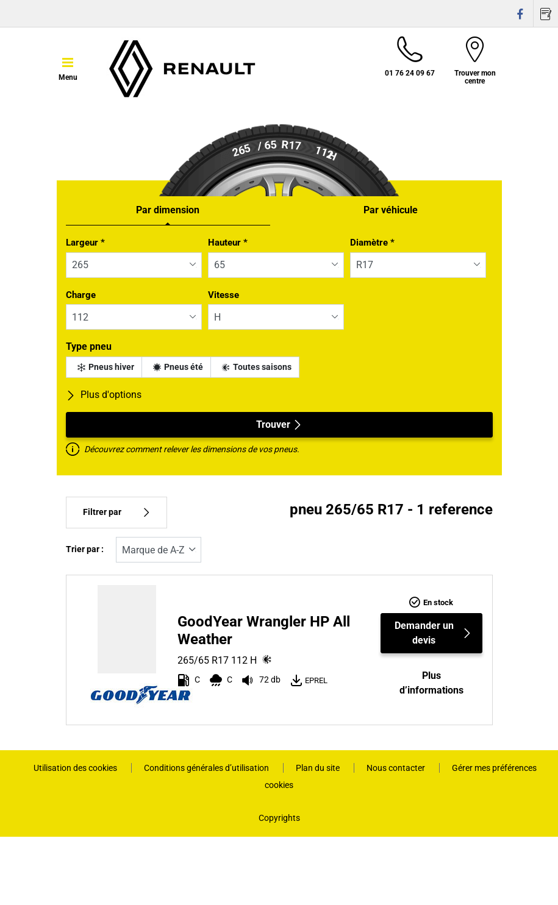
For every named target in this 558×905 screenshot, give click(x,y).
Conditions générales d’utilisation (207, 768)
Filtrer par (116, 512)
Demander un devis (433, 633)
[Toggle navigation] (68, 67)
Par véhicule (390, 210)
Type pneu (89, 346)
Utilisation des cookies (76, 768)
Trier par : (85, 549)
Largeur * (85, 242)
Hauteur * (228, 242)
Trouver (279, 424)
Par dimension (167, 210)
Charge (81, 294)
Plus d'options (103, 394)
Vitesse (223, 294)
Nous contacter (397, 768)
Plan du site (319, 768)
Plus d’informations (431, 683)
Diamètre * (372, 242)
